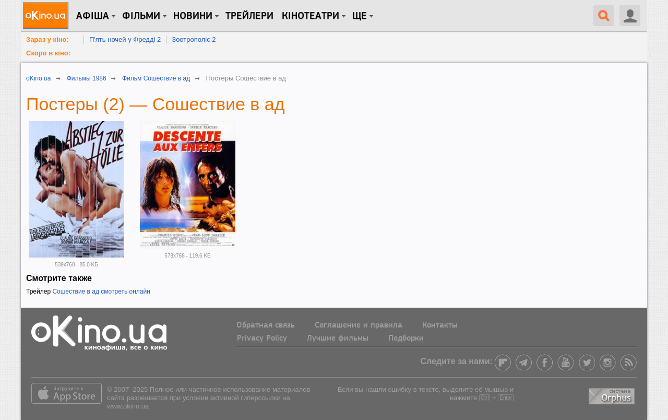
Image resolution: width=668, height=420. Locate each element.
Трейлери (249, 16)
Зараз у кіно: (47, 39)
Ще (359, 16)
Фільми (141, 16)
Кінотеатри (310, 16)
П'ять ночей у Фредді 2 (125, 39)
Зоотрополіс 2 (194, 39)
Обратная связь (265, 325)
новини (192, 16)
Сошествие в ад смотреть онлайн (101, 291)
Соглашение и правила (358, 325)
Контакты (440, 325)
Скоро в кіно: (48, 53)
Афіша (92, 16)
